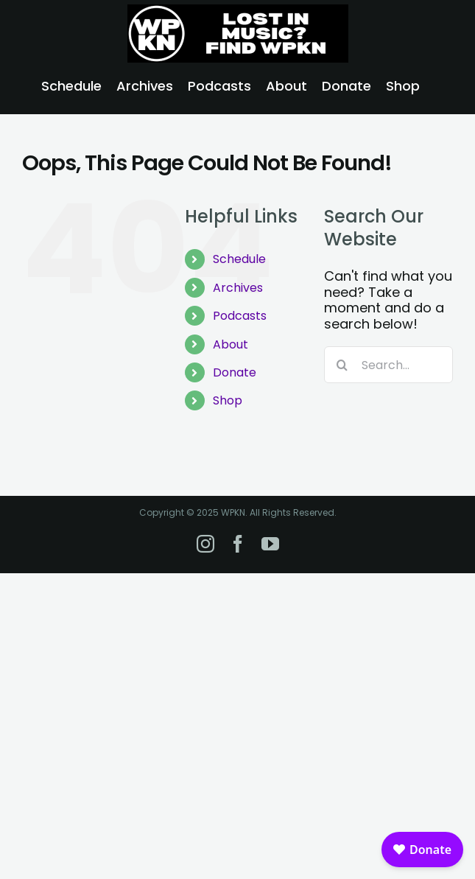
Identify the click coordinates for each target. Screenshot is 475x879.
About (230, 344)
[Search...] (388, 364)
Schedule (239, 259)
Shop (227, 400)
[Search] (342, 364)
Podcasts (240, 315)
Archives (238, 287)
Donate (234, 372)
